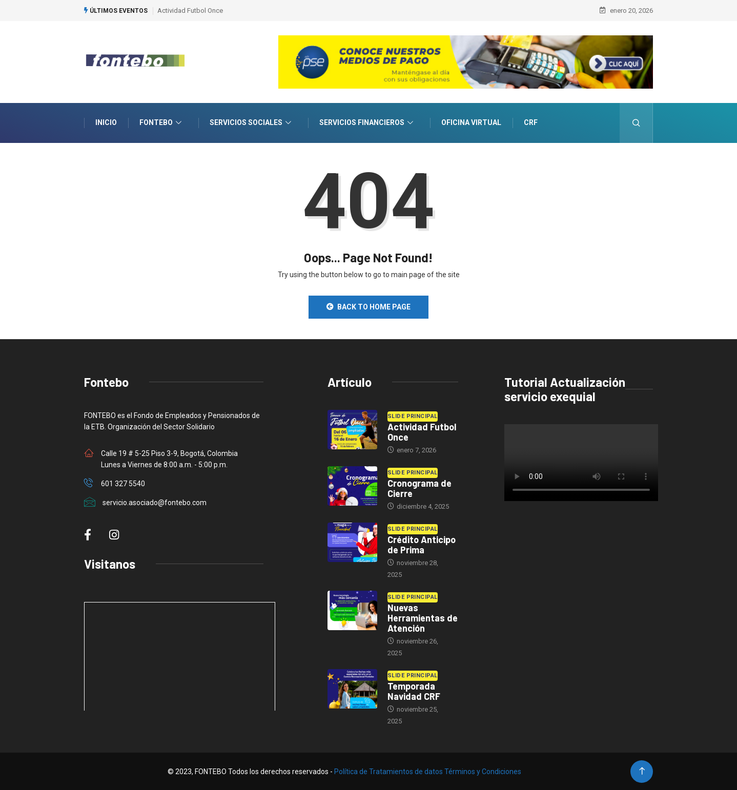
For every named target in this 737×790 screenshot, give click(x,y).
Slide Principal (412, 415)
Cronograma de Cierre (419, 487)
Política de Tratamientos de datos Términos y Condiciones (427, 771)
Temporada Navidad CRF (413, 690)
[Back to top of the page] (642, 771)
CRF (531, 122)
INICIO (106, 122)
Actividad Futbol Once (190, 10)
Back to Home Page (368, 306)
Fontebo (161, 122)
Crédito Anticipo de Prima (421, 544)
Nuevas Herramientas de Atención (422, 617)
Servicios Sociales (252, 122)
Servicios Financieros (367, 122)
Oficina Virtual (471, 122)
